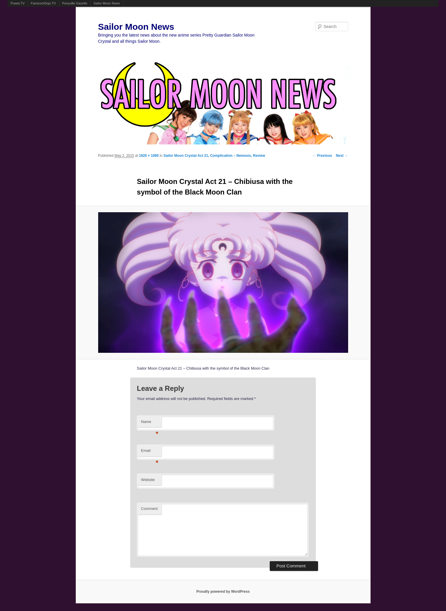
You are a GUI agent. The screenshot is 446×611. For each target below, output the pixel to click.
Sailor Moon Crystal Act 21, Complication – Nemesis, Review (214, 156)
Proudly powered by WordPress (223, 591)
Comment (149, 508)
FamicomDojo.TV (43, 3)
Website (148, 479)
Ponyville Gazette (75, 3)
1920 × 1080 (149, 156)
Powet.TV (18, 3)
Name (149, 423)
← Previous (322, 156)
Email (149, 452)
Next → (342, 156)
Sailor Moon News (106, 3)
